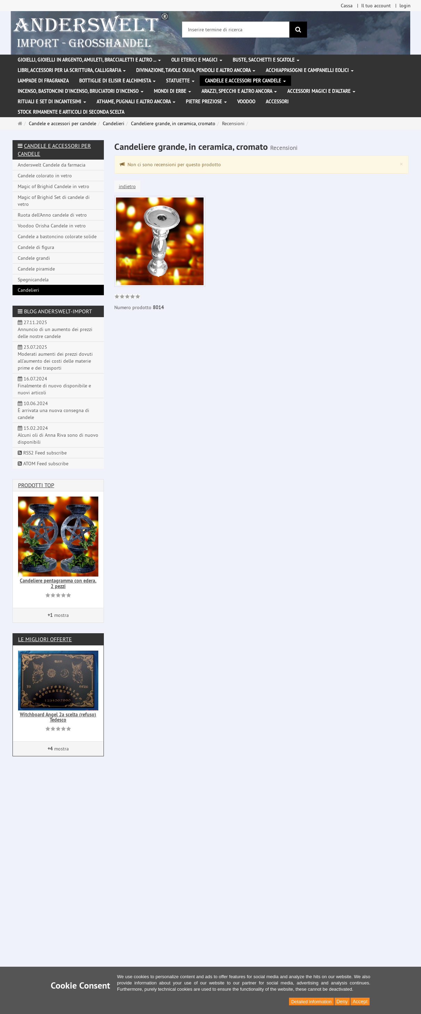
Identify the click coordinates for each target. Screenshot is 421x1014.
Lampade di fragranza (43, 81)
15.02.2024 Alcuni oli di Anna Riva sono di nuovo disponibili (58, 435)
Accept (360, 1001)
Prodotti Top (36, 485)
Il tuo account (376, 5)
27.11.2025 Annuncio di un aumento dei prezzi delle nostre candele (55, 329)
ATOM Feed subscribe (43, 463)
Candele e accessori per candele (245, 81)
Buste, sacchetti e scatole (266, 60)
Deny (342, 1001)
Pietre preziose (206, 101)
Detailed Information (311, 1001)
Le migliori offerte (45, 639)
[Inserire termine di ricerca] (236, 30)
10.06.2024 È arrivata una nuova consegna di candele (53, 410)
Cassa (347, 5)
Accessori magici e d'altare (321, 91)
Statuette (180, 81)
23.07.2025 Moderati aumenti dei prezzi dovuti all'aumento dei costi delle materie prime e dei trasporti (55, 357)
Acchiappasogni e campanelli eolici (310, 70)
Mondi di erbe (172, 91)
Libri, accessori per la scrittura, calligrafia (72, 70)
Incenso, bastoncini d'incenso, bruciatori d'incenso (80, 91)
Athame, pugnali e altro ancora (136, 101)
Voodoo (246, 101)
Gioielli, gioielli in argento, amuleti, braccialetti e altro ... (89, 60)
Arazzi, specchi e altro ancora (239, 91)
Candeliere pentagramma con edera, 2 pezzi (58, 583)
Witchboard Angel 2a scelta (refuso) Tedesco (58, 717)
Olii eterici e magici (196, 60)
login (405, 5)
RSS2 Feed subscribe (42, 453)
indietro (127, 186)
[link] (127, 297)
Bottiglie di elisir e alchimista (117, 81)
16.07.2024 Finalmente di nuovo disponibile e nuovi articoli (54, 386)
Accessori (277, 101)
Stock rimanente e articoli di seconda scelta (71, 112)
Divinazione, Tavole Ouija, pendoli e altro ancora (195, 70)
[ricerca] (298, 30)
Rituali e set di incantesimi (52, 101)
